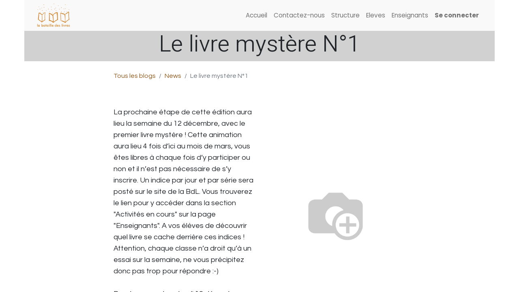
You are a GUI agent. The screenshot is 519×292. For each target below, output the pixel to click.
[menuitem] (256, 16)
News (173, 76)
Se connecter (457, 15)
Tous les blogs (135, 76)
